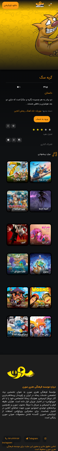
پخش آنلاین (19, 111)
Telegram (32, 438)
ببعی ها (45, 334)
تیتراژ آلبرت (20, 305)
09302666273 (12, 438)
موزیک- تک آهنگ (33, 111)
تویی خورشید (19, 208)
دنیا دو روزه (43, 179)
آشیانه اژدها (43, 208)
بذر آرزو (45, 242)
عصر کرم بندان (42, 305)
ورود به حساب (42, 119)
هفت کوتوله (20, 179)
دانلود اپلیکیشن (10, 5)
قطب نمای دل (19, 271)
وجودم (45, 271)
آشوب (23, 242)
